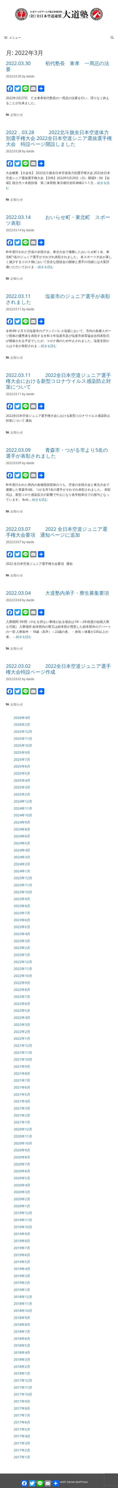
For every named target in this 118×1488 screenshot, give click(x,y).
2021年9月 (22, 1066)
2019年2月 (22, 1282)
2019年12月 (23, 1213)
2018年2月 (22, 1366)
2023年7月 (22, 913)
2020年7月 (22, 1164)
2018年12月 (23, 1296)
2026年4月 (22, 717)
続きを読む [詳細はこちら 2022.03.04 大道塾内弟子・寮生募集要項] (24, 637)
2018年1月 (22, 1373)
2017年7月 (22, 1415)
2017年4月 (22, 1436)
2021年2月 (22, 1115)
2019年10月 (23, 1227)
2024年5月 (22, 843)
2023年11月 (23, 885)
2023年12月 (23, 878)
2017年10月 (23, 1394)
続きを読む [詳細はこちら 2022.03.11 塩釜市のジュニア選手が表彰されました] (49, 346)
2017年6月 (22, 1422)
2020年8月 (22, 1157)
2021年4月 (22, 1101)
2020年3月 (22, 1192)
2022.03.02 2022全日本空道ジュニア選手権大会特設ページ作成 (58, 669)
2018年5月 (22, 1345)
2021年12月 (23, 1045)
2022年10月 (23, 975)
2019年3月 (22, 1276)
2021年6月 (22, 1087)
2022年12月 (23, 962)
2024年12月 (23, 801)
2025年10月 (23, 745)
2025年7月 (22, 759)
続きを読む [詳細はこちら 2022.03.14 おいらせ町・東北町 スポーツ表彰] (46, 267)
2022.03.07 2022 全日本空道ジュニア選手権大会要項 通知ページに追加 (56, 532)
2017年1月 (22, 1457)
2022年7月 (22, 996)
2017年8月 (22, 1408)
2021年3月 (22, 1108)
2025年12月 (23, 731)
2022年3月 (22, 1024)
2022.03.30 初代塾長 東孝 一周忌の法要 (57, 66)
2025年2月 (22, 794)
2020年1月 (22, 1206)
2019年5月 (22, 1261)
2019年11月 (23, 1220)
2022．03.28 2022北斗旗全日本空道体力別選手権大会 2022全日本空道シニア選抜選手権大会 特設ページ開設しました (59, 138)
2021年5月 (22, 1094)
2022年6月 (22, 1003)
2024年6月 (22, 836)
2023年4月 (22, 934)
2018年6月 (22, 1338)
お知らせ (16, 114)
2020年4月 (22, 1185)
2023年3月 (22, 941)
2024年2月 (22, 864)
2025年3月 (22, 787)
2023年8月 (22, 906)
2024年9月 (22, 822)
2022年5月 (22, 1010)
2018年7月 (22, 1331)
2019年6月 (22, 1255)
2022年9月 (22, 982)
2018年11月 (23, 1303)
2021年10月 (23, 1059)
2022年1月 (22, 1038)
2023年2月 (22, 947)
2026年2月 (22, 724)
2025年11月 (23, 738)
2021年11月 (23, 1052)
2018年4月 (22, 1352)
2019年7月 (22, 1248)
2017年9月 (22, 1401)
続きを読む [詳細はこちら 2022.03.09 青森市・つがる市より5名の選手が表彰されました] (40, 499)
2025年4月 (22, 780)
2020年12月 (23, 1129)
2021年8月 (22, 1073)
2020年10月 (23, 1143)
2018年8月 (22, 1324)
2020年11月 (23, 1136)
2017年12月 (23, 1380)
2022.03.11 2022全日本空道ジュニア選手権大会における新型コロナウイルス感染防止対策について (58, 381)
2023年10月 (23, 892)
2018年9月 (22, 1317)
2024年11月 (23, 808)
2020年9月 (22, 1150)
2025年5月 (22, 773)
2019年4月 (22, 1268)
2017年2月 (22, 1450)
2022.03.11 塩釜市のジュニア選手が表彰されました (58, 299)
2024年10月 (23, 815)
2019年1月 (22, 1289)
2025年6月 (22, 766)
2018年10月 (23, 1310)
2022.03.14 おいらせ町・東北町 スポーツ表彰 (58, 220)
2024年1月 (22, 871)
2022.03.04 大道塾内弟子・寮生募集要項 (57, 592)
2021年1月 (22, 1122)
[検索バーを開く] (112, 37)
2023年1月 (22, 955)
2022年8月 (22, 989)
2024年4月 (22, 850)
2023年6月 (22, 920)
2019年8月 (22, 1241)
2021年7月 (22, 1080)
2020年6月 (22, 1171)
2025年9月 (22, 752)
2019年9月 (22, 1233)
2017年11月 (23, 1387)
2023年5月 (22, 927)
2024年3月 (22, 857)
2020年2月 (22, 1199)
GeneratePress (77, 1482)
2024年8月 (22, 829)
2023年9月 (22, 899)
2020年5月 (22, 1178)
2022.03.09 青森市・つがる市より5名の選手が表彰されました (57, 453)
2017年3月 (22, 1443)
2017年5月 (22, 1429)
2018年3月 (22, 1359)
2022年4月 (22, 1017)
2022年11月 (23, 968)
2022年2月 (22, 1031)
